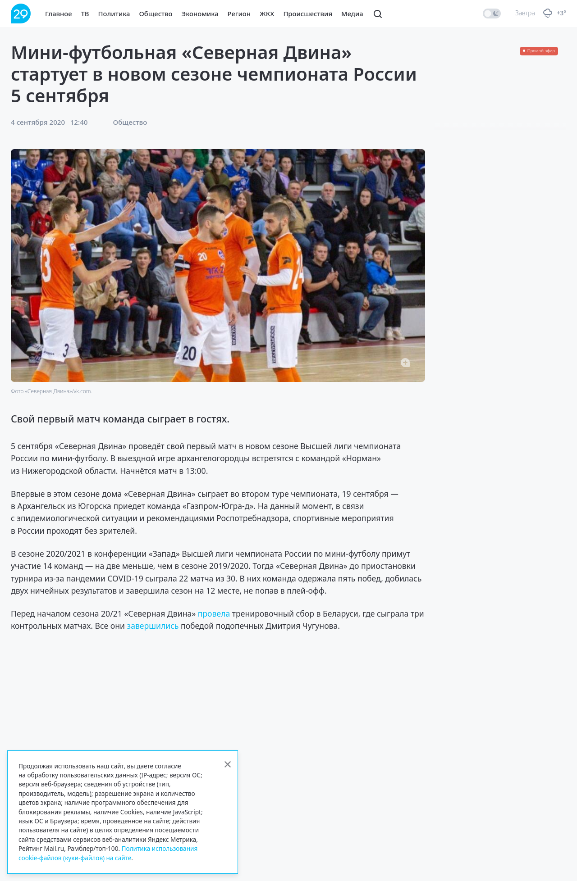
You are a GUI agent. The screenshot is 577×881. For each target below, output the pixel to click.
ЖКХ (267, 13)
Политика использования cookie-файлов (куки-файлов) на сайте (107, 853)
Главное (58, 13)
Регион (239, 13)
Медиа (352, 13)
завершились (153, 625)
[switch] (492, 13)
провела (214, 613)
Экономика (200, 13)
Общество (156, 13)
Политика (114, 13)
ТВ (85, 13)
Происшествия (307, 13)
